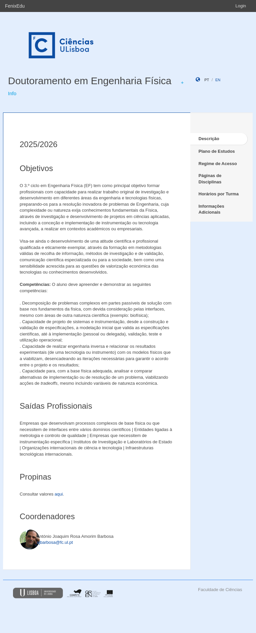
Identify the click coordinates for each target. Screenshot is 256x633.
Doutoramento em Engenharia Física (89, 80)
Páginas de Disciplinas (210, 178)
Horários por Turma (219, 193)
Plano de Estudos (217, 151)
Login (240, 5)
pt (206, 80)
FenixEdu (15, 6)
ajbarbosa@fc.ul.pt (55, 542)
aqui (59, 494)
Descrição (209, 138)
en (217, 80)
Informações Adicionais (211, 209)
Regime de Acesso (218, 163)
